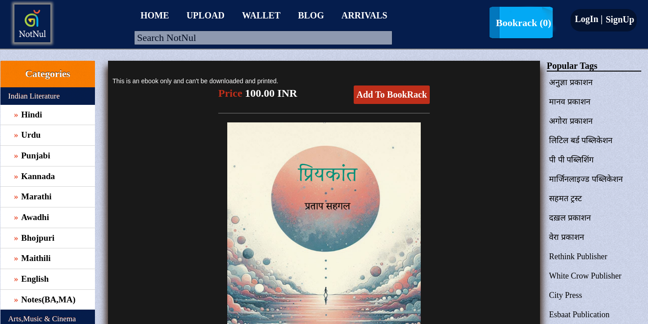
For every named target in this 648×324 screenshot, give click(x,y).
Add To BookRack (391, 94)
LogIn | (589, 19)
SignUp (618, 19)
